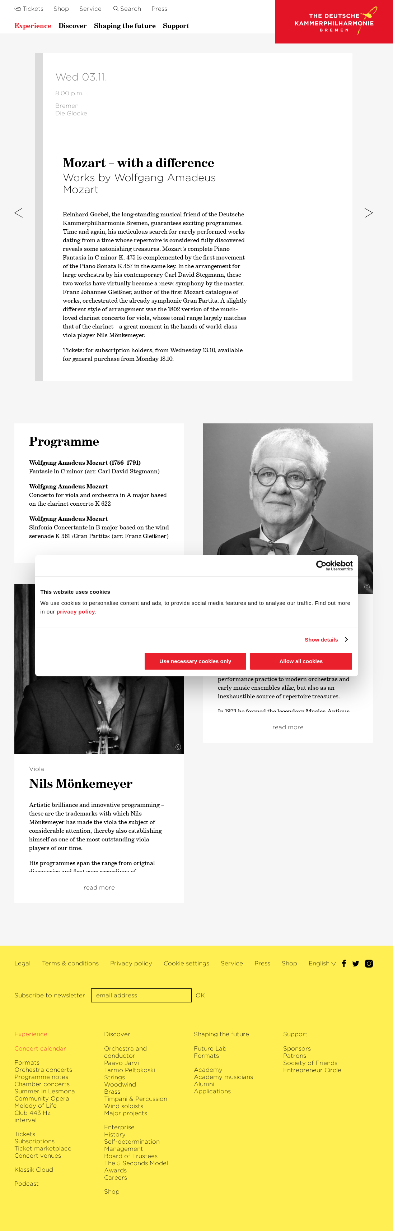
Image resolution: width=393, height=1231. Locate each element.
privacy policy (76, 611)
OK (200, 995)
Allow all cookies (301, 661)
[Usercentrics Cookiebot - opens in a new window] (321, 565)
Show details (321, 640)
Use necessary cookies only (195, 661)
